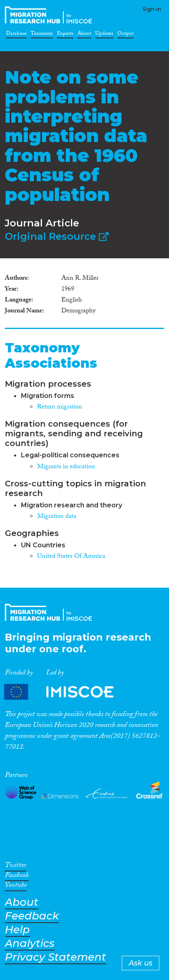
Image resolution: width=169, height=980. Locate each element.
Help (17, 929)
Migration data (56, 516)
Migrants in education (66, 467)
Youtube (16, 886)
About (84, 34)
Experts (65, 34)
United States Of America (71, 556)
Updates (104, 34)
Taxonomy (42, 34)
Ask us (140, 963)
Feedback (32, 916)
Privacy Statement (55, 957)
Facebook (17, 877)
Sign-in (151, 9)
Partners (66, 692)
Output (125, 34)
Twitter (15, 866)
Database (16, 34)
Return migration (59, 407)
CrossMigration (50, 14)
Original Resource (56, 236)
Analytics (29, 943)
